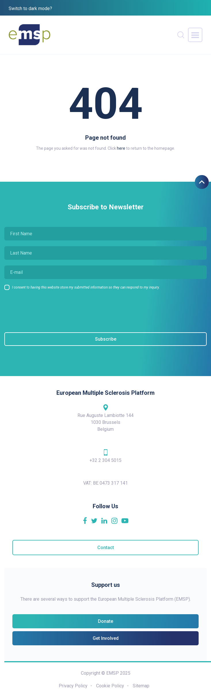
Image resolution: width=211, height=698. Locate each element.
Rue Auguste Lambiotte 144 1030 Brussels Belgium (105, 418)
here (121, 148)
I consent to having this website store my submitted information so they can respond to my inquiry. (86, 287)
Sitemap (141, 685)
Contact (105, 547)
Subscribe (105, 339)
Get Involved (106, 638)
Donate (105, 621)
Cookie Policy (110, 685)
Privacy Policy (73, 685)
